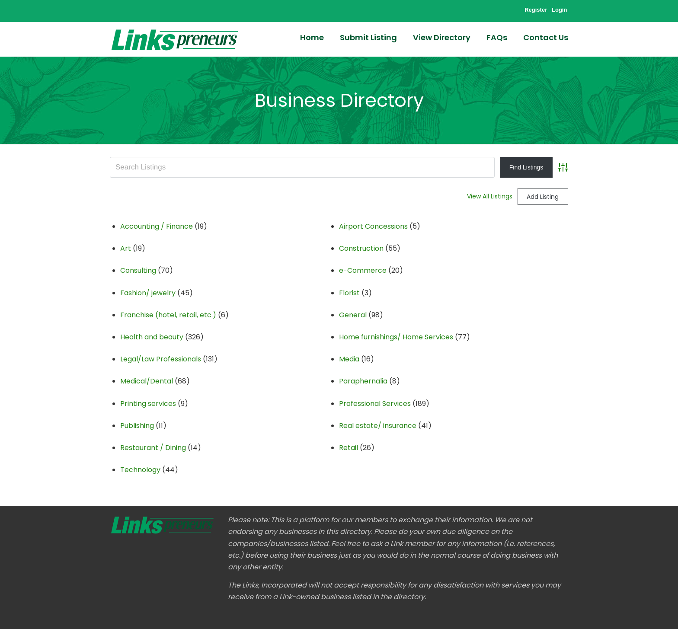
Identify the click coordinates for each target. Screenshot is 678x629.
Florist (349, 293)
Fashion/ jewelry (148, 293)
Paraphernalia (363, 381)
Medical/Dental (146, 381)
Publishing (137, 426)
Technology (140, 470)
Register (535, 9)
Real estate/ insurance (377, 426)
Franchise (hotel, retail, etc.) (168, 315)
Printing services (148, 404)
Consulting (138, 270)
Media (349, 359)
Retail (348, 448)
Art (125, 248)
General (353, 315)
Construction (361, 248)
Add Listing (543, 196)
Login (559, 9)
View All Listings (489, 196)
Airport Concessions (373, 226)
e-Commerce (363, 270)
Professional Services (375, 404)
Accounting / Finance (156, 226)
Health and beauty (151, 337)
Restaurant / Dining (153, 448)
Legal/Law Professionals (160, 359)
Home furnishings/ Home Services (396, 337)
